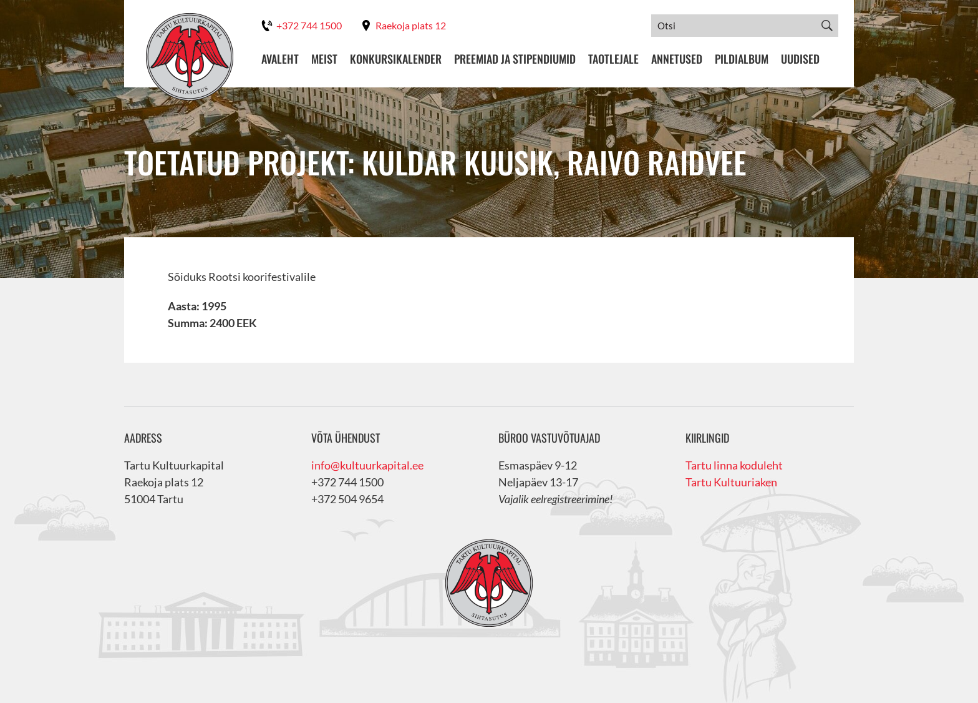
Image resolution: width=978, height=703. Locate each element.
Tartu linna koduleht (734, 465)
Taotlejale (613, 59)
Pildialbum (741, 59)
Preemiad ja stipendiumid (515, 59)
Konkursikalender (396, 59)
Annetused (676, 59)
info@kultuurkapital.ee (367, 465)
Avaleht (280, 59)
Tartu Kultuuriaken (731, 482)
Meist (324, 59)
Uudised (800, 59)
